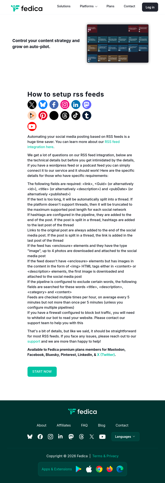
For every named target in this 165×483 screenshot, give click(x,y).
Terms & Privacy (105, 456)
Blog (101, 425)
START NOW (42, 371)
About (41, 425)
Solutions (63, 6)
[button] (126, 436)
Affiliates (64, 425)
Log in (150, 7)
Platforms (87, 6)
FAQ (84, 425)
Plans (110, 6)
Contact (129, 6)
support (34, 341)
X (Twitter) (106, 354)
